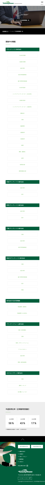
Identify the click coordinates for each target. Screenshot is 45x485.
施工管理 (22, 68)
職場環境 (21, 459)
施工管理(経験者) (22, 74)
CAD (22, 119)
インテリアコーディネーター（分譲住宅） (22, 106)
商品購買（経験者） (22, 306)
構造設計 (22, 113)
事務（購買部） (22, 151)
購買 (22, 145)
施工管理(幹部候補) (22, 81)
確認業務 (22, 126)
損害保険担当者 (22, 171)
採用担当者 (22, 164)
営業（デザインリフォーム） (22, 343)
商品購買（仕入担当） (22, 313)
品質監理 (22, 132)
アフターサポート (22, 349)
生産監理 (22, 139)
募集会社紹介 (22, 451)
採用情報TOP (5, 31)
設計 (22, 194)
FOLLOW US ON (21, 465)
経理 (22, 158)
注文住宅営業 (22, 55)
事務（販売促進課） (22, 362)
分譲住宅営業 (22, 61)
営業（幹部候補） (22, 330)
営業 (22, 234)
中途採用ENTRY (37, 446)
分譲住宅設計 (22, 100)
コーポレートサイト (24, 478)
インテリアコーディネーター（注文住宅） (22, 94)
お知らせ (21, 461)
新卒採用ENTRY (24, 446)
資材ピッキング (22, 385)
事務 (22, 290)
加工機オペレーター (22, 392)
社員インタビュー (23, 456)
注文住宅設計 (22, 87)
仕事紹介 (21, 454)
